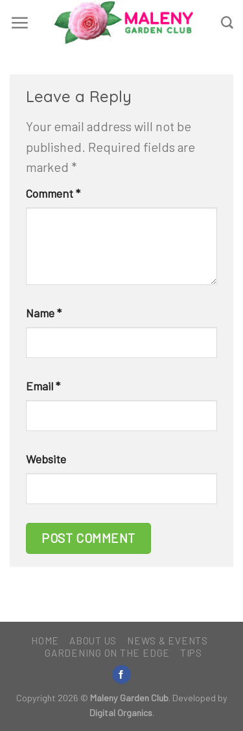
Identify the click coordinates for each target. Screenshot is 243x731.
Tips (191, 653)
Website (46, 459)
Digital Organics (120, 712)
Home (45, 640)
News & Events (167, 640)
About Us (93, 640)
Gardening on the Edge (107, 653)
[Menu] (19, 23)
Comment (53, 193)
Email (43, 386)
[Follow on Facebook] (121, 674)
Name (44, 313)
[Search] (227, 23)
